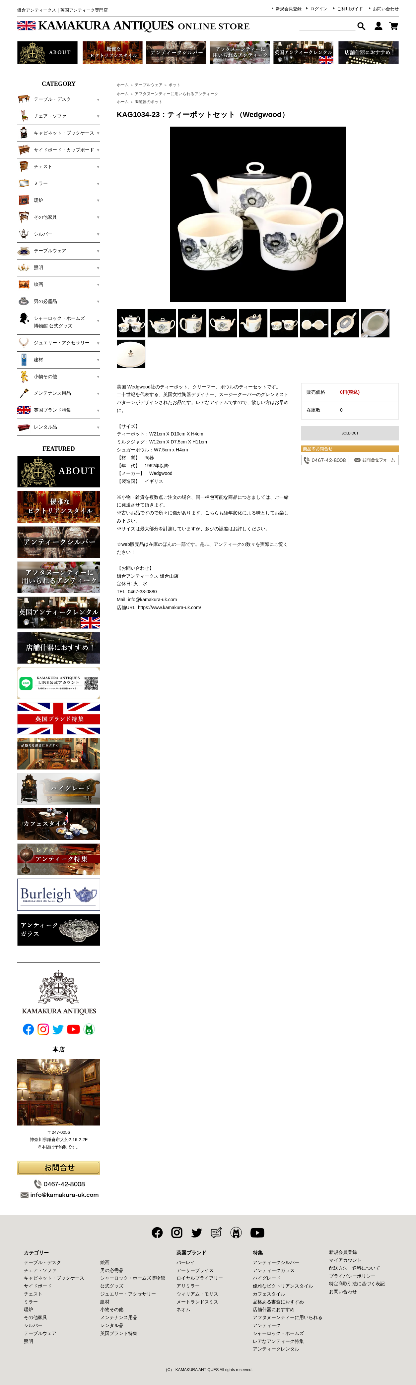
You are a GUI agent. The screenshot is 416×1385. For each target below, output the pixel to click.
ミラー (32, 183)
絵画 (30, 284)
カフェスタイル (269, 1294)
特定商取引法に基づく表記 (357, 1283)
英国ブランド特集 (44, 410)
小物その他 (37, 376)
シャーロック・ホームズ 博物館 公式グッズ (55, 320)
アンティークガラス (274, 1270)
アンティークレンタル (276, 1349)
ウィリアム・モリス (197, 1294)
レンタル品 (37, 426)
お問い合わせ (386, 9)
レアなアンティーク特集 (278, 1341)
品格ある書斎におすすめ (278, 1301)
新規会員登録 (289, 9)
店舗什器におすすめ (274, 1309)
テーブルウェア (41, 250)
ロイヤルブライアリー (199, 1278)
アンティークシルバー (276, 1262)
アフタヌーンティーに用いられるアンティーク (176, 93)
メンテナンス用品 (44, 393)
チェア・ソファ (41, 116)
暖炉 (30, 200)
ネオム (183, 1309)
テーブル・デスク (44, 99)
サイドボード (38, 1286)
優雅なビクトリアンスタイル (283, 1286)
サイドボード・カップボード (55, 149)
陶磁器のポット (149, 101)
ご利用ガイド (350, 9)
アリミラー (188, 1286)
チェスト (34, 166)
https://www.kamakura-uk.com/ (169, 607)
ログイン (318, 9)
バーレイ (185, 1262)
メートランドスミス (197, 1301)
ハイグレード (267, 1278)
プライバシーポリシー (352, 1276)
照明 (30, 267)
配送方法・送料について (354, 1268)
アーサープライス (195, 1270)
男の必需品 (37, 301)
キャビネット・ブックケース (55, 133)
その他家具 (37, 217)
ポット (174, 85)
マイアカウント (345, 1260)
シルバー (34, 234)
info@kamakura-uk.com (152, 599)
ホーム (123, 85)
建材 (30, 359)
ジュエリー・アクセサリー (53, 342)
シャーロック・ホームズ (278, 1333)
